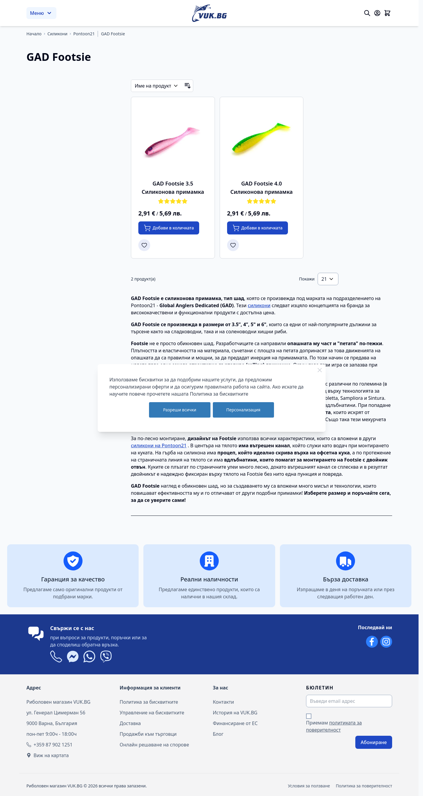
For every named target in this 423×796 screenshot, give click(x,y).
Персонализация (243, 410)
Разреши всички (179, 410)
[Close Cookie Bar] (319, 370)
